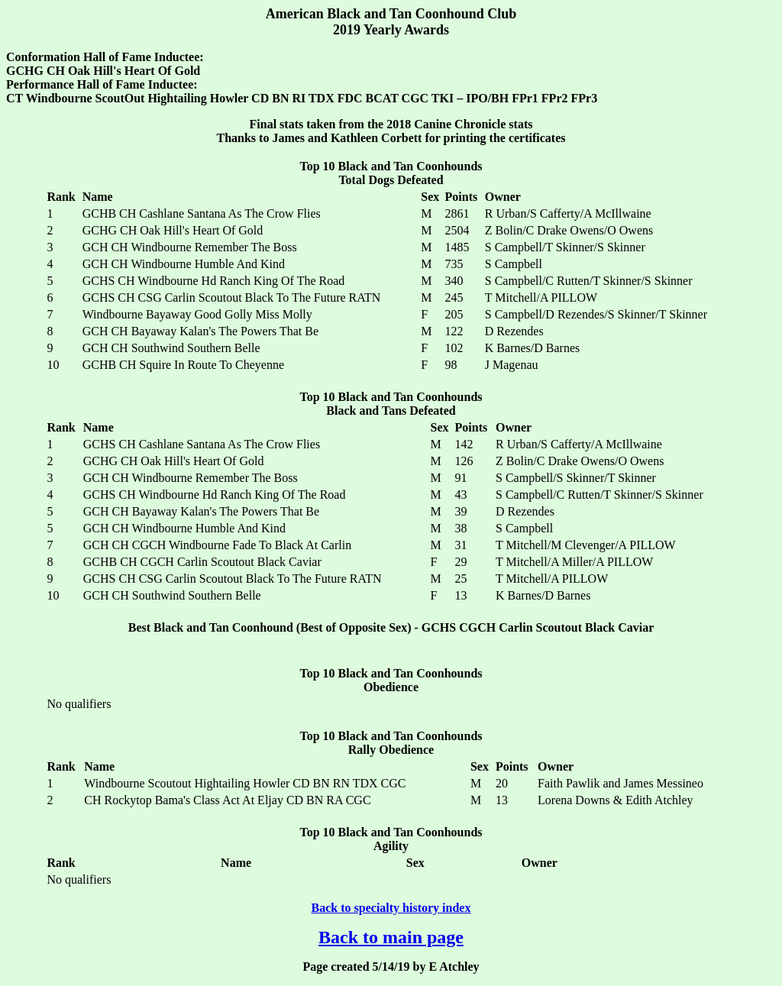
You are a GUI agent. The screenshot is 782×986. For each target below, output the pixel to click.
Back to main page (391, 937)
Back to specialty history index (391, 907)
